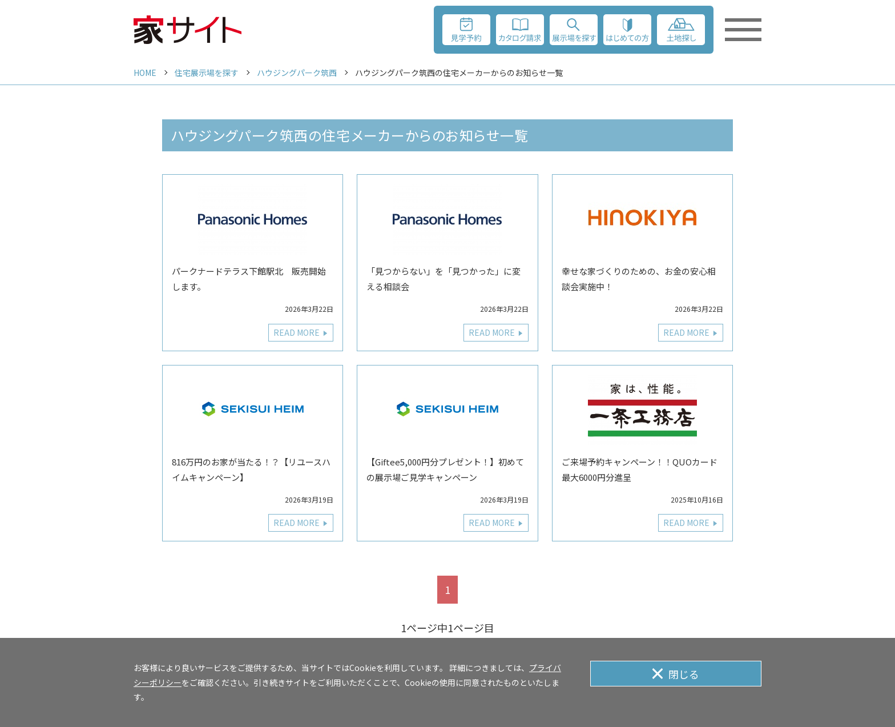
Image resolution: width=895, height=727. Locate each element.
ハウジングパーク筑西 (297, 72)
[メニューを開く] (743, 29)
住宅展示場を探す (207, 72)
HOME (145, 72)
